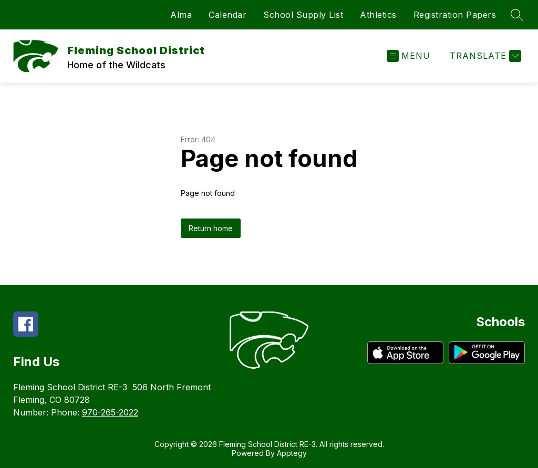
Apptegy (292, 453)
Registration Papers (454, 14)
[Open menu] (408, 56)
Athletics (378, 14)
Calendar (227, 14)
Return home (211, 228)
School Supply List (303, 14)
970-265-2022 (110, 412)
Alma (181, 14)
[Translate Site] (484, 56)
